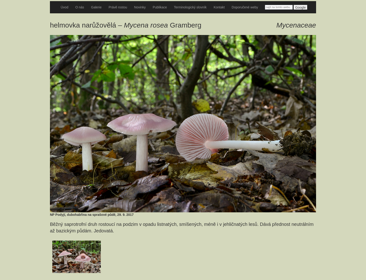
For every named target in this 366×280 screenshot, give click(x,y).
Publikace (160, 7)
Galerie (96, 7)
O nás (79, 7)
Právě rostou (118, 7)
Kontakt (219, 7)
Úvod (64, 7)
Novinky (140, 7)
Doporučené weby (245, 7)
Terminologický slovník (190, 7)
